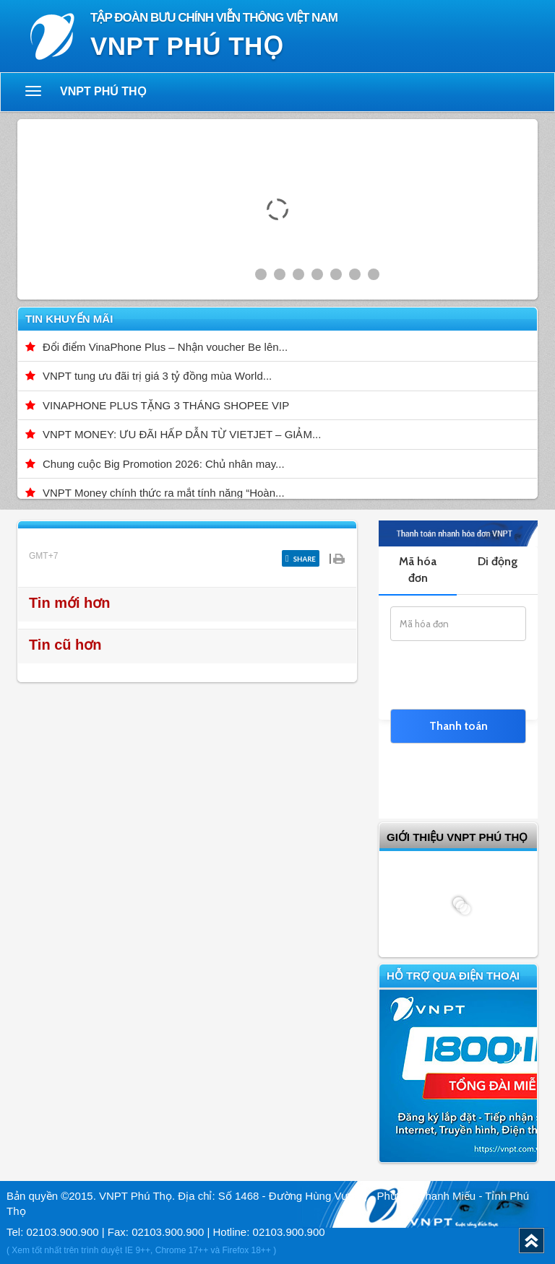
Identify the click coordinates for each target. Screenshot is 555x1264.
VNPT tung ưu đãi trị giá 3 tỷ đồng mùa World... (157, 376)
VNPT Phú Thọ (103, 91)
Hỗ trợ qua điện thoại (453, 975)
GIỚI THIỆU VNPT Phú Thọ (457, 837)
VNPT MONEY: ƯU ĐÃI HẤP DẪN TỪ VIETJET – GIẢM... (182, 434)
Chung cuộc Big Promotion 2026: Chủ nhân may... (164, 464)
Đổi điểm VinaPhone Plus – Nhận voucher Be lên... (165, 347)
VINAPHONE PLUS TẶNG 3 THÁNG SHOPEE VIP (166, 405)
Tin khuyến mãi (69, 319)
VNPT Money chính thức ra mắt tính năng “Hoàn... (164, 493)
